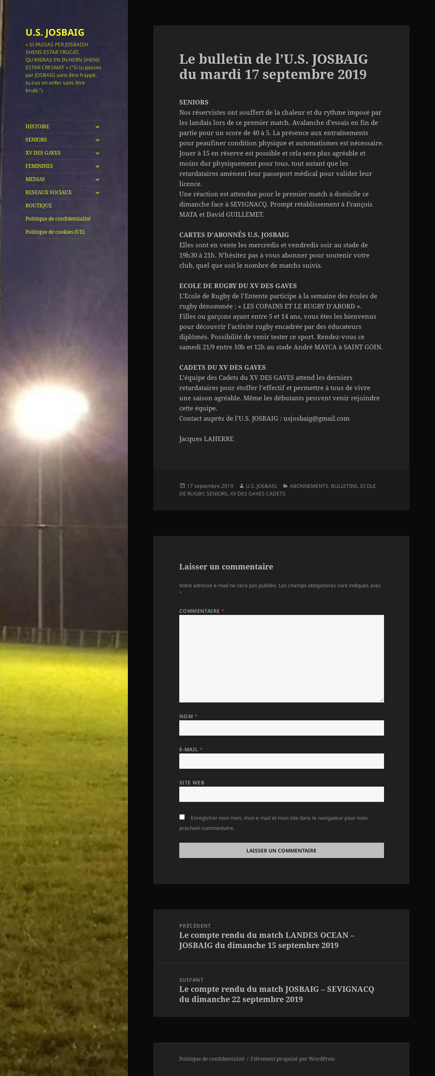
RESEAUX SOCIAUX (48, 192)
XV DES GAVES (43, 152)
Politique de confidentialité (57, 218)
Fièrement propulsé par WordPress (293, 1058)
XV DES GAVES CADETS (257, 493)
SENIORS (36, 139)
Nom (188, 716)
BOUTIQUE (38, 205)
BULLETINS (344, 486)
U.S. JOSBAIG (55, 31)
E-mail (191, 749)
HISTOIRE (37, 126)
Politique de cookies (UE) (55, 231)
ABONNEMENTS (309, 486)
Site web (192, 782)
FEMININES (39, 166)
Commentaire (202, 610)
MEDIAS (35, 179)
